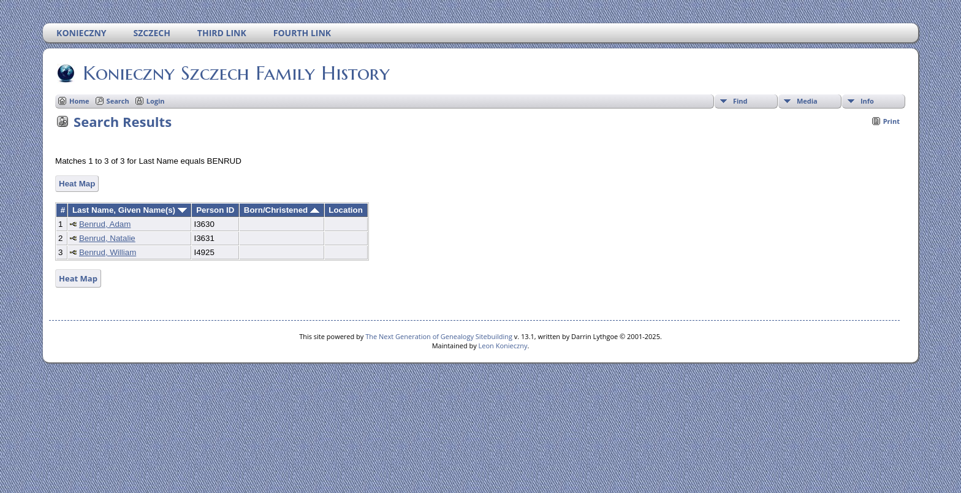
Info (867, 100)
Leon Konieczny (503, 345)
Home (79, 100)
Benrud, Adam (105, 224)
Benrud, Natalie (107, 238)
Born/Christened (281, 210)
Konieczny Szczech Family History (235, 73)
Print (891, 121)
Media (807, 100)
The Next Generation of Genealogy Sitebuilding (438, 336)
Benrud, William (107, 252)
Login (155, 100)
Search (118, 100)
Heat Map (77, 183)
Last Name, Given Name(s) (129, 210)
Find (740, 100)
